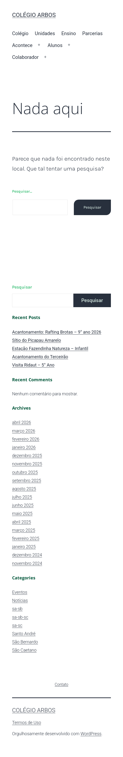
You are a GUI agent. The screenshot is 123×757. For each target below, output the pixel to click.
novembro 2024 (27, 563)
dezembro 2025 (27, 455)
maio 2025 (22, 513)
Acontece (22, 45)
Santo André (24, 633)
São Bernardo (25, 641)
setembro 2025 (26, 480)
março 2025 (23, 530)
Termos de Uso (26, 722)
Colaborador (25, 57)
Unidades (45, 33)
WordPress (91, 733)
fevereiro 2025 (25, 538)
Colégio (20, 33)
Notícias (20, 600)
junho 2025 (22, 505)
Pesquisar (22, 287)
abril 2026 (21, 422)
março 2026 (23, 430)
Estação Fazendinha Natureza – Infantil (50, 348)
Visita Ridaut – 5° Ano (33, 364)
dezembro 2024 (27, 554)
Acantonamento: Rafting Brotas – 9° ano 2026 (56, 332)
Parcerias (92, 33)
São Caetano (24, 650)
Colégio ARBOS (34, 15)
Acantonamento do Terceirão (40, 356)
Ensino (68, 33)
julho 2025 (22, 496)
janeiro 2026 (24, 447)
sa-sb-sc (20, 617)
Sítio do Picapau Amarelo (36, 340)
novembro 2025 (27, 463)
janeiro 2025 (24, 546)
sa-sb (17, 608)
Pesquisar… (22, 191)
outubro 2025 (25, 472)
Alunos (54, 45)
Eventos (19, 592)
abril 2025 (21, 521)
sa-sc (17, 625)
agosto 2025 (24, 488)
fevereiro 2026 (25, 439)
